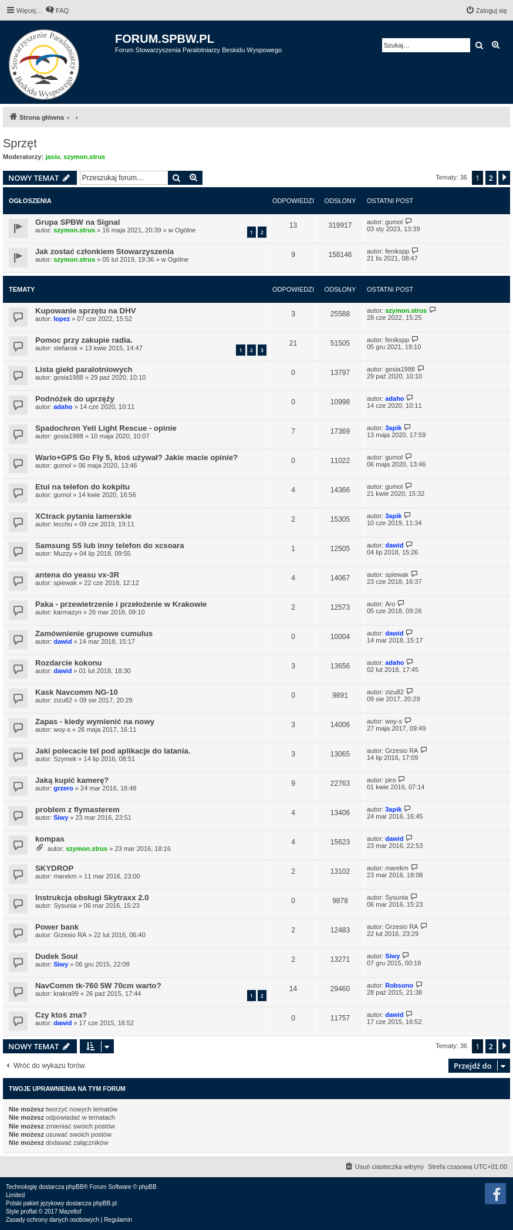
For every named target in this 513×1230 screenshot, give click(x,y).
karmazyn (67, 612)
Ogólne (185, 230)
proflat (29, 1211)
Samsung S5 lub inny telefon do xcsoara (109, 545)
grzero (63, 788)
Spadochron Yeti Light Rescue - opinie (106, 428)
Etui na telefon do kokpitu (82, 486)
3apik (393, 427)
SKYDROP (54, 868)
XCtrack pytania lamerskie (83, 516)
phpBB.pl (105, 1203)
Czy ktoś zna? (61, 1015)
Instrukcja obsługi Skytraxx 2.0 (92, 897)
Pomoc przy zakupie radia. (84, 340)
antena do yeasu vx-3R (77, 574)
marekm (65, 876)
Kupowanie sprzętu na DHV (85, 310)
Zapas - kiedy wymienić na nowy (94, 721)
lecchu (62, 524)
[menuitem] (57, 11)
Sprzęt (20, 143)
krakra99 (66, 993)
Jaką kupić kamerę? (72, 780)
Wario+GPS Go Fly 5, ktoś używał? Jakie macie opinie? (136, 457)
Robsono (399, 985)
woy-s (61, 729)
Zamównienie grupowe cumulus (94, 633)
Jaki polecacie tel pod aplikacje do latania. (113, 750)
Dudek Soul (56, 956)
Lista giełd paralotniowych (84, 369)
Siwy (60, 817)
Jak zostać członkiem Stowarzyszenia (104, 251)
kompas (50, 838)
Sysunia (64, 905)
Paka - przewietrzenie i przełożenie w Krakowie (121, 604)
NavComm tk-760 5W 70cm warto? (98, 985)
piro (390, 779)
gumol (394, 221)
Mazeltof (70, 1211)
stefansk (65, 348)
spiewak (65, 582)
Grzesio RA (401, 750)
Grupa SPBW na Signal (77, 222)
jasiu (52, 156)
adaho (62, 406)
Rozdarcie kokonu (68, 662)
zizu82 (62, 700)
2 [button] (491, 178)
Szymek (64, 758)
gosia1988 (68, 377)
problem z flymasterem (77, 809)
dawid (394, 545)
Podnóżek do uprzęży (74, 398)
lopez (61, 318)
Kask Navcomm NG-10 (76, 692)
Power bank (57, 927)
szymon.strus (84, 156)
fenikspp (397, 251)
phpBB (74, 1187)
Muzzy (62, 553)
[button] (504, 178)
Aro (390, 603)
